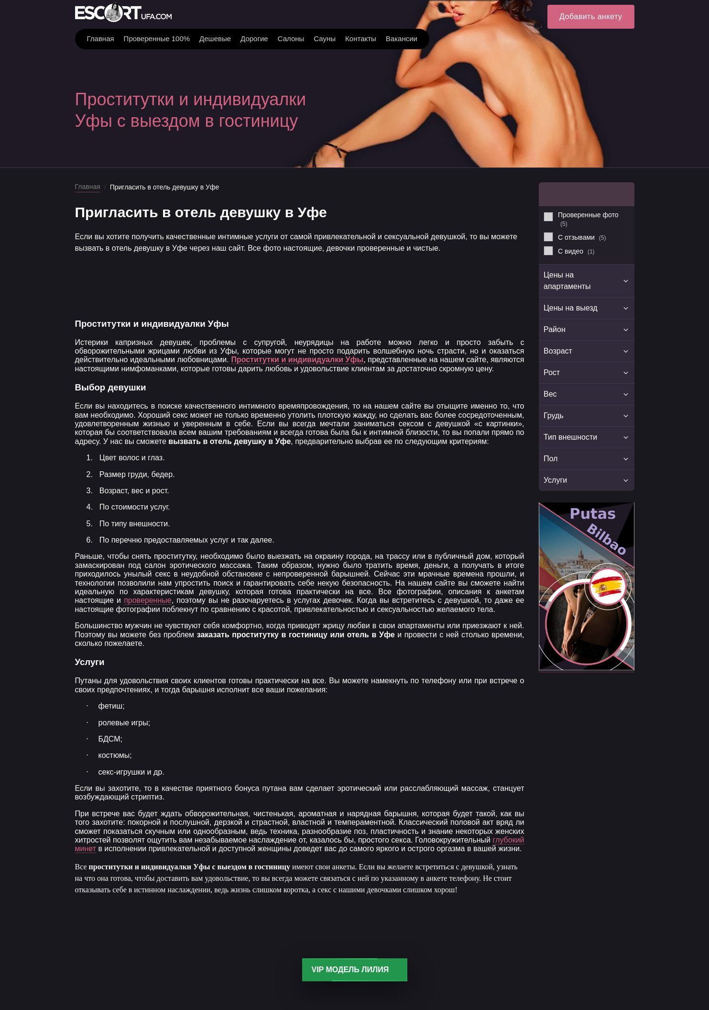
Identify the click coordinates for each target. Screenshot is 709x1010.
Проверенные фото (588, 219)
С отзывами (582, 237)
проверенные (148, 600)
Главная (87, 186)
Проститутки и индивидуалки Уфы (297, 359)
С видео (576, 251)
